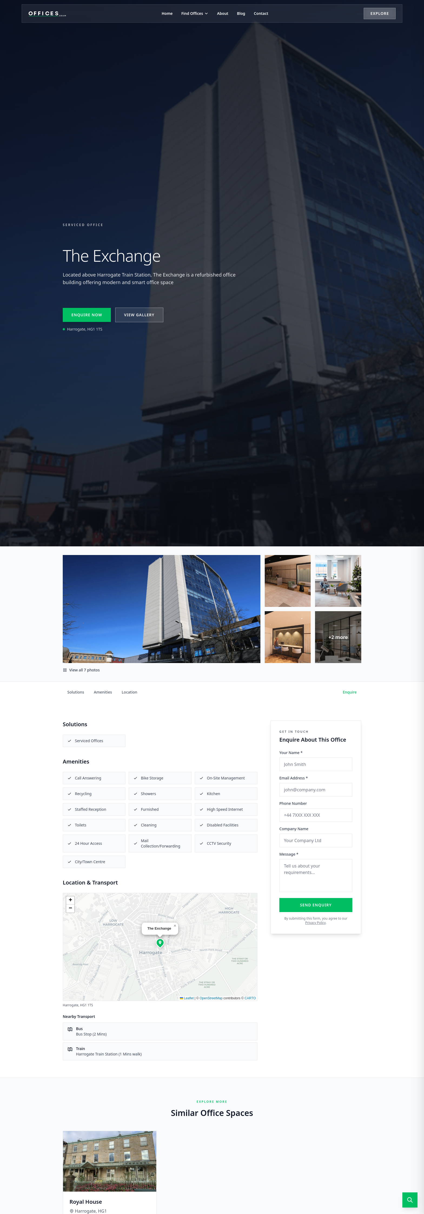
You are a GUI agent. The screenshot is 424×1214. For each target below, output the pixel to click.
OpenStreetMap (211, 998)
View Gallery (139, 314)
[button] (160, 942)
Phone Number (293, 803)
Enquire (350, 692)
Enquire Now (86, 314)
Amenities (103, 692)
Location (129, 692)
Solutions (75, 692)
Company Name (293, 828)
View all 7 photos (81, 669)
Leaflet (187, 998)
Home (167, 13)
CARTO (250, 998)
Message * (289, 854)
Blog (241, 13)
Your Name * (291, 752)
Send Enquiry (316, 904)
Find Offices (194, 13)
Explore (379, 13)
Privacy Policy (315, 922)
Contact (261, 13)
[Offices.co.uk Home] (47, 13)
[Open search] (410, 1200)
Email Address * (293, 778)
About (222, 13)
